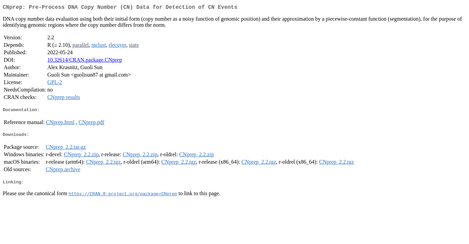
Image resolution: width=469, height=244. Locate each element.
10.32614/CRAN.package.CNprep (84, 61)
